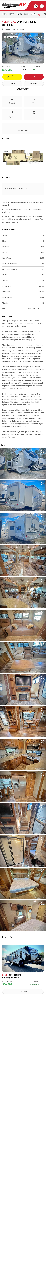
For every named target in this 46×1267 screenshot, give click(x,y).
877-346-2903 (23, 89)
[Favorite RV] (39, 37)
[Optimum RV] (14, 6)
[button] (4, 959)
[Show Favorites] (44, 14)
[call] (35, 6)
